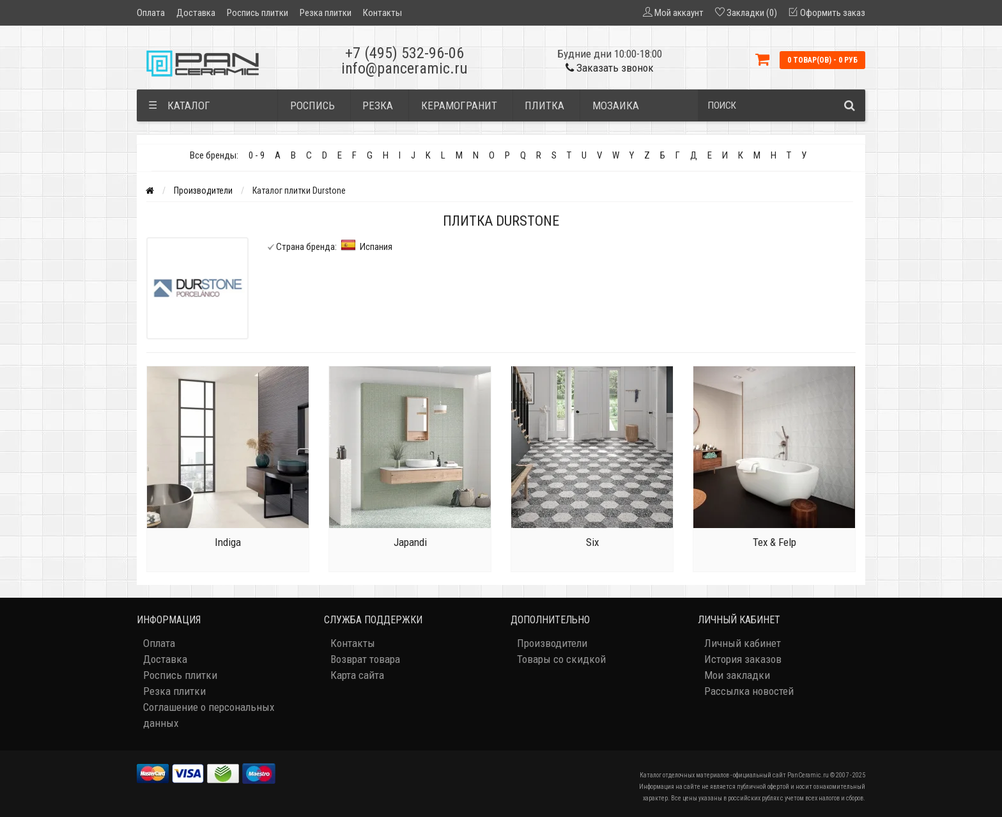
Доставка (195, 13)
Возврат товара (365, 659)
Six (592, 542)
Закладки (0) (752, 13)
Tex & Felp (774, 542)
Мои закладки (737, 675)
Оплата (151, 13)
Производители (203, 190)
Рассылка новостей (749, 691)
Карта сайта (357, 675)
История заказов (743, 659)
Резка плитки (325, 13)
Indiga (228, 542)
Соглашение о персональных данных (208, 715)
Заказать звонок (610, 67)
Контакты (382, 13)
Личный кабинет (742, 643)
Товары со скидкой (561, 659)
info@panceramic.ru (404, 68)
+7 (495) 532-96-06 (404, 53)
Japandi (410, 542)
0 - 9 (257, 155)
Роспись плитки (257, 13)
